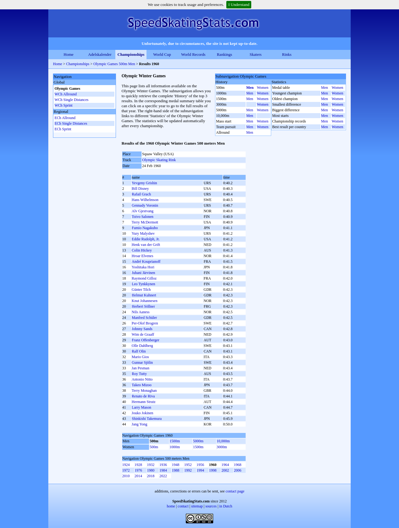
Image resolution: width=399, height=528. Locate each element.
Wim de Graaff (143, 334)
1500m (175, 441)
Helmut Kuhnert (144, 295)
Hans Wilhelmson (145, 200)
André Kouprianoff (146, 261)
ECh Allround (65, 118)
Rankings (224, 54)
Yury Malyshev (143, 233)
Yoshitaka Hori (143, 267)
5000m (198, 441)
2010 (126, 476)
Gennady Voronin (145, 205)
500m (154, 447)
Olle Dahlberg (142, 345)
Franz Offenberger (146, 340)
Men (249, 87)
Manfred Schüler (144, 317)
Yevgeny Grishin (144, 183)
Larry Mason (141, 407)
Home (69, 54)
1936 (163, 465)
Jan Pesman (140, 368)
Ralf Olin (139, 351)
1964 (225, 465)
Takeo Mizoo (141, 385)
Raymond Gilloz (144, 278)
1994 (200, 470)
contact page (235, 491)
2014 (138, 476)
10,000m (223, 441)
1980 (151, 470)
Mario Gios (140, 357)
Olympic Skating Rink (159, 160)
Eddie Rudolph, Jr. (146, 239)
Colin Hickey (142, 250)
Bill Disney (140, 188)
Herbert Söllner (143, 306)
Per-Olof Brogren (145, 323)
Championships (131, 54)
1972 (126, 470)
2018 (151, 476)
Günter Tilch (141, 289)
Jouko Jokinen (142, 413)
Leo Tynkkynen (143, 284)
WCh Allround (66, 94)
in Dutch (225, 506)
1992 (188, 470)
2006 (237, 470)
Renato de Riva (143, 396)
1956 (200, 465)
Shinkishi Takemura (147, 418)
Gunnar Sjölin (142, 362)
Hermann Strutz (144, 402)
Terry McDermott (145, 222)
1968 (237, 465)
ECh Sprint (63, 129)
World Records (193, 54)
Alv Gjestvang (143, 211)
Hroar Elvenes (142, 256)
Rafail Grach (141, 194)
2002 (225, 470)
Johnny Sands (142, 329)
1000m (175, 447)
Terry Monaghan (144, 390)
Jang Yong (139, 424)
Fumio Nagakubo (145, 228)
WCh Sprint (64, 105)
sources (211, 506)
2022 (163, 476)
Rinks (286, 54)
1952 (188, 465)
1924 (126, 465)
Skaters (256, 54)
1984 (163, 470)
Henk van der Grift (146, 244)
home (171, 506)
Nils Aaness (141, 312)
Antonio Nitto (142, 379)
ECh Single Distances (71, 123)
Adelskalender (99, 54)
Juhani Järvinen (143, 273)
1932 (151, 465)
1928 (138, 465)
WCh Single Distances (72, 100)
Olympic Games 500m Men (114, 64)
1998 (213, 470)
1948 (175, 465)
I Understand (238, 4)
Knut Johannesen (144, 301)
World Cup (162, 54)
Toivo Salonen (143, 216)
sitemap (197, 506)
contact (183, 506)
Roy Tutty (139, 374)
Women (262, 87)
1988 (175, 470)
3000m (222, 447)
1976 (138, 470)
